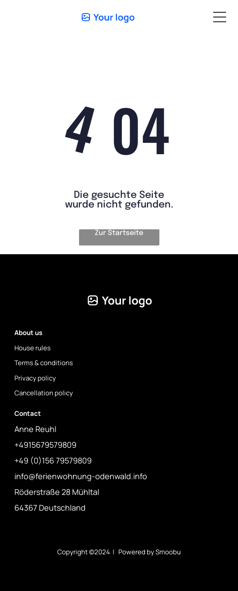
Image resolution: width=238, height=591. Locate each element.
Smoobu (168, 551)
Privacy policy (35, 378)
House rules (32, 348)
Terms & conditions (43, 362)
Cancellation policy (43, 392)
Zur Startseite (119, 233)
